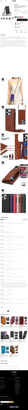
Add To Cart (22, 19)
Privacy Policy (3, 385)
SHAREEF (2, 340)
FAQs (1, 383)
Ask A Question (25, 219)
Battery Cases (17, 391)
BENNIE (11, 325)
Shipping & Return (3, 382)
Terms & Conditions (3, 386)
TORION (20, 340)
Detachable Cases (17, 384)
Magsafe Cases (17, 392)
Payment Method (3, 387)
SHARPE (11, 354)
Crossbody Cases (17, 382)
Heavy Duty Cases (17, 386)
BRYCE (2, 325)
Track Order (2, 384)
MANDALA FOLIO (21, 325)
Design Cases (17, 393)
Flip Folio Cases (17, 383)
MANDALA (2, 354)
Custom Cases (17, 394)
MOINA (11, 340)
